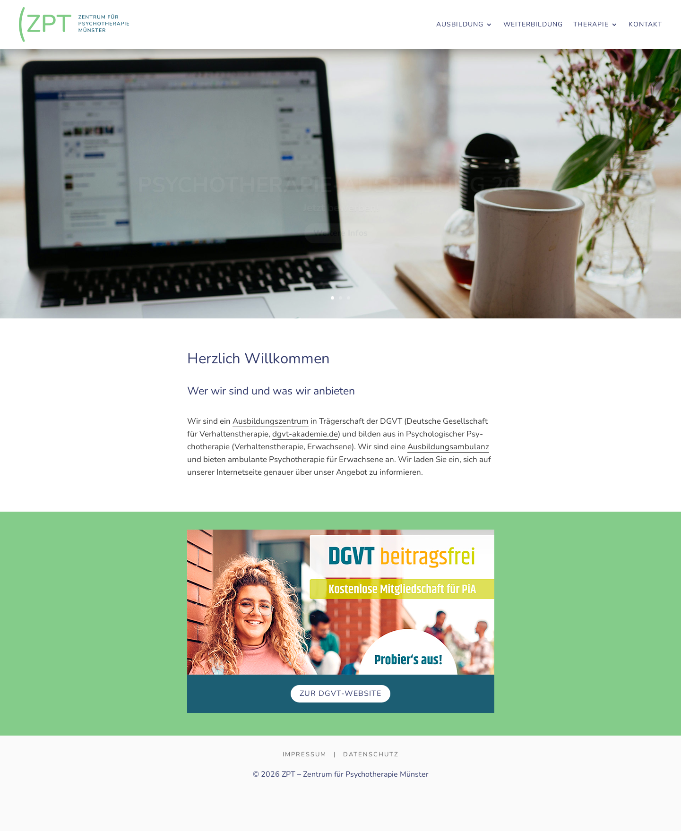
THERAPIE (591, 24)
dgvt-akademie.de (305, 433)
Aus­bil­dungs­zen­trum (271, 421)
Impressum (305, 754)
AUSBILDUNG (459, 24)
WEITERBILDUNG (533, 24)
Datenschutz (371, 754)
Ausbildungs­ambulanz (448, 446)
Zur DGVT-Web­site (340, 693)
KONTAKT (645, 24)
